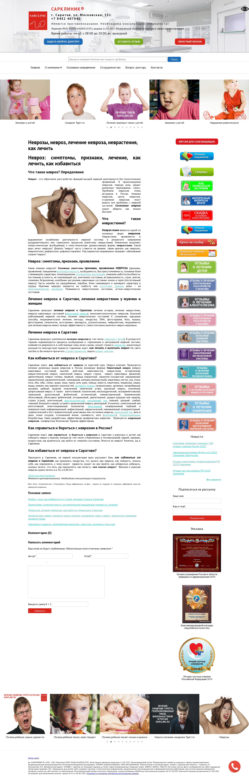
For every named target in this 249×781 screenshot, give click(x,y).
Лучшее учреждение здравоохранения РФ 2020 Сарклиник (196, 463)
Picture (62, 563)
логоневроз (110, 415)
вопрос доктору (104, 351)
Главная (35, 67)
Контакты (157, 67)
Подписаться (197, 518)
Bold (30, 563)
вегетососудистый (74, 400)
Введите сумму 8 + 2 (39, 604)
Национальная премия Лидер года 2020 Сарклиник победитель (195, 454)
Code (54, 563)
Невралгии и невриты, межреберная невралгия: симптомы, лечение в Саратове (71, 524)
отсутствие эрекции (111, 286)
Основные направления (81, 67)
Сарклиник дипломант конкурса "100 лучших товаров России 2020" (193, 445)
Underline (38, 563)
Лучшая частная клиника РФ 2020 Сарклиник (191, 472)
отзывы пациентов (75, 351)
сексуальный (94, 400)
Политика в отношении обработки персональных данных (113, 773)
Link (58, 563)
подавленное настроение (90, 274)
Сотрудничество (110, 67)
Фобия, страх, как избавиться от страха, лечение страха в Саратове (66, 499)
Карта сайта (33, 758)
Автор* (32, 556)
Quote (50, 563)
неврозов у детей (114, 339)
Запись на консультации (41, 475)
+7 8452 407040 (66, 19)
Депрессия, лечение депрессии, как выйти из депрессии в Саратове (65, 510)
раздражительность (68, 271)
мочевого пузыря (84, 385)
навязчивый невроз (77, 313)
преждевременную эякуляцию (45, 289)
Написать (40, 610)
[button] (107, 127)
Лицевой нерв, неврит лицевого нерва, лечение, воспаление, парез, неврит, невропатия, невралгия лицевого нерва (82, 517)
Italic (34, 563)
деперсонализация (129, 415)
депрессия (119, 344)
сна (105, 400)
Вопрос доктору (135, 67)
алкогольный (95, 406)
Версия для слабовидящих (197, 141)
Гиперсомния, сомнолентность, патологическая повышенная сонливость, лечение (73, 504)
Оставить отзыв (129, 41)
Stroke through (42, 563)
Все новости (214, 479)
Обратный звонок (190, 41)
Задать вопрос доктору (63, 41)
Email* (87, 556)
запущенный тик (123, 412)
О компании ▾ (53, 67)
